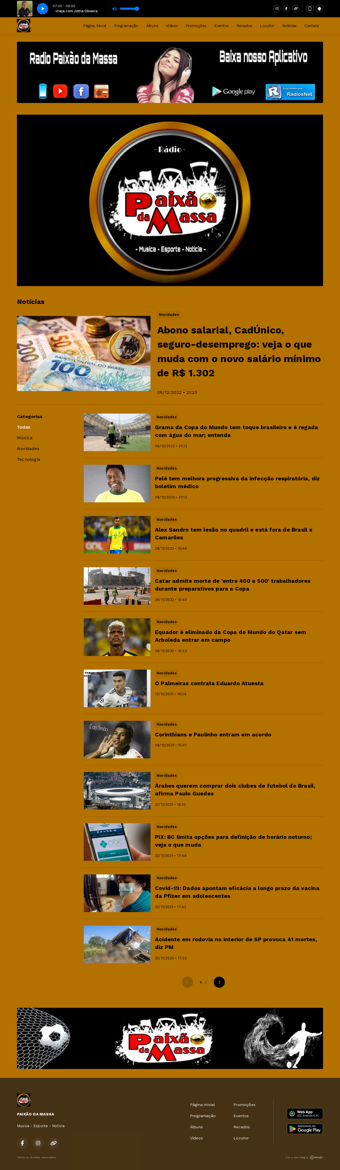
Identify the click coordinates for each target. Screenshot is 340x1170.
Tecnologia (28, 459)
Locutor (267, 25)
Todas (23, 427)
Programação (126, 25)
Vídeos (172, 25)
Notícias (289, 25)
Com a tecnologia (304, 1157)
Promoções (196, 25)
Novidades (28, 448)
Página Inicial (94, 25)
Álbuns (152, 25)
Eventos (221, 25)
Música (25, 437)
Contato (311, 25)
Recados (244, 25)
